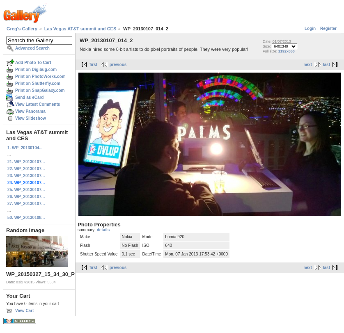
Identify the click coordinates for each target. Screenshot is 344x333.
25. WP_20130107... (26, 189)
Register (328, 28)
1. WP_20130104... (25, 148)
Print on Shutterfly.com (37, 83)
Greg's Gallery (22, 28)
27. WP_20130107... (26, 203)
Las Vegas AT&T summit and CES (80, 28)
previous (118, 64)
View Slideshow (30, 118)
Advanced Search (32, 48)
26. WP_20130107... (26, 196)
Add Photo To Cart (33, 62)
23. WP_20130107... (26, 175)
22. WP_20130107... (26, 168)
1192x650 (286, 51)
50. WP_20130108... (26, 217)
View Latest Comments (37, 104)
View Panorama (30, 111)
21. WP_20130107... (26, 162)
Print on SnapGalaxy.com (39, 90)
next (307, 64)
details (103, 230)
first (93, 64)
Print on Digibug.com (36, 69)
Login (310, 28)
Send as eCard (29, 97)
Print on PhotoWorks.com (40, 76)
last (326, 64)
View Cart (24, 310)
